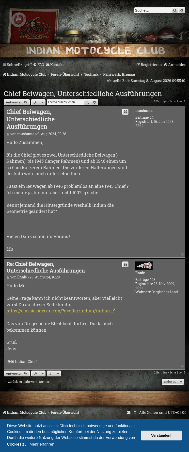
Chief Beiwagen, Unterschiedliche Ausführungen (83, 93)
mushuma (144, 111)
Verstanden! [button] (161, 435)
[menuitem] (38, 65)
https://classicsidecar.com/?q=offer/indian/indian (58, 311)
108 (153, 280)
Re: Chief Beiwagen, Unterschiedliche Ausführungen (45, 267)
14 (152, 117)
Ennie (140, 273)
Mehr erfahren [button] (42, 444)
